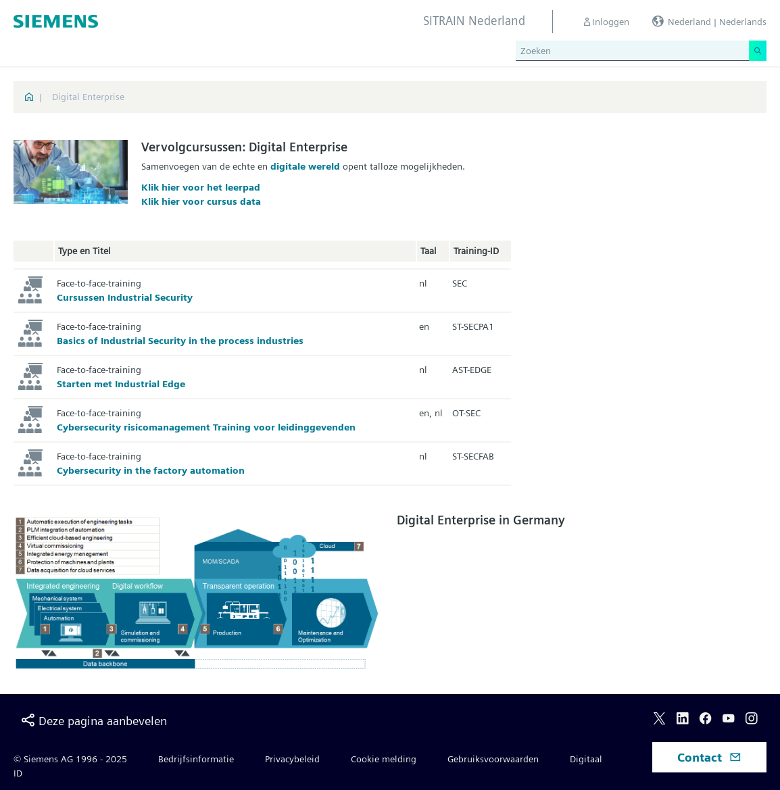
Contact (709, 757)
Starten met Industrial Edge (121, 383)
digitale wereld (306, 166)
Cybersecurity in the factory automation (151, 470)
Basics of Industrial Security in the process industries (180, 340)
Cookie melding (383, 759)
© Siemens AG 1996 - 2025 (70, 759)
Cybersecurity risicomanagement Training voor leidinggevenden (206, 427)
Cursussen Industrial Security (125, 297)
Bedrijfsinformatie (196, 759)
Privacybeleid (292, 759)
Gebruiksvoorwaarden (493, 759)
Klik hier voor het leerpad (200, 187)
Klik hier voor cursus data (201, 201)
